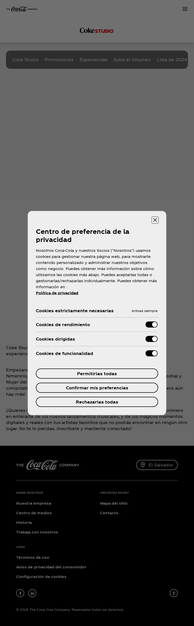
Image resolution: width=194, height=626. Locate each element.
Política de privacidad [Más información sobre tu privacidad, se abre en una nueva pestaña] (57, 293)
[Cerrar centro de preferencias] (155, 220)
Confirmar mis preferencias (97, 387)
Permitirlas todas (97, 373)
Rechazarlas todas (97, 401)
